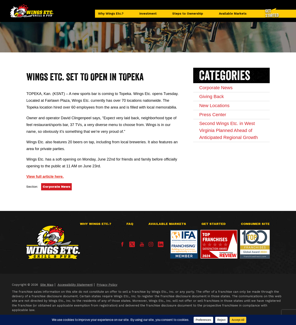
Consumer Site (255, 224)
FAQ (129, 224)
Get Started (213, 224)
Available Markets (232, 13)
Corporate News (56, 186)
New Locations (214, 105)
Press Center (212, 114)
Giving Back (211, 96)
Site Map (46, 285)
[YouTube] (142, 245)
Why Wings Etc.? (111, 13)
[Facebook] (122, 245)
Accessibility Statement (75, 285)
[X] (132, 244)
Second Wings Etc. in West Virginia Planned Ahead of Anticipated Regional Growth (228, 130)
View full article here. (45, 176)
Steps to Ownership (187, 13)
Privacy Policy (107, 285)
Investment (148, 13)
